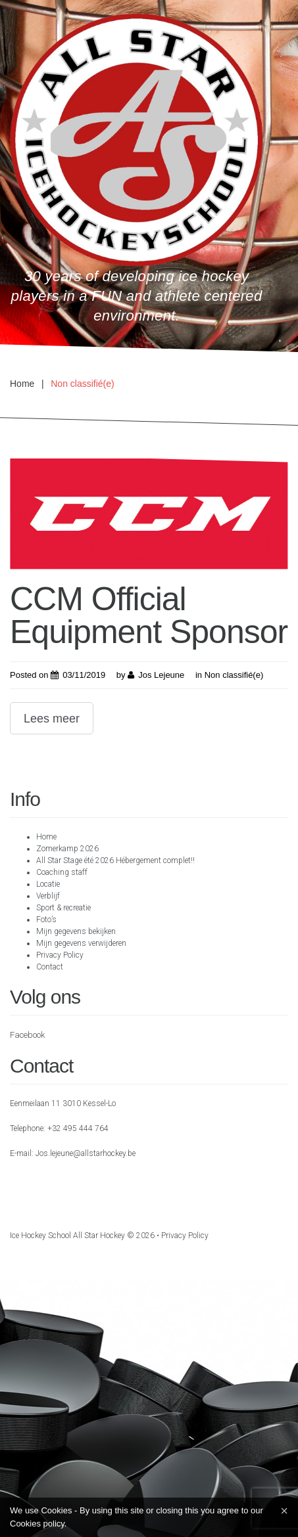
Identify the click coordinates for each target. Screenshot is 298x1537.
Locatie (48, 884)
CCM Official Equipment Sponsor (148, 615)
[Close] (284, 1510)
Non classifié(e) (234, 675)
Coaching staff (61, 872)
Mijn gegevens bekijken (76, 931)
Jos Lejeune (161, 675)
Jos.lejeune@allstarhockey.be (86, 1153)
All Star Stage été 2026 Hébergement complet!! (115, 860)
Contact (49, 966)
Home (22, 383)
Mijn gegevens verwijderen (81, 943)
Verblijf (48, 896)
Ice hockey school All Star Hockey (67, 1235)
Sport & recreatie (63, 907)
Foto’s (46, 919)
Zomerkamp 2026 (67, 848)
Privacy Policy (60, 955)
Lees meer (52, 718)
